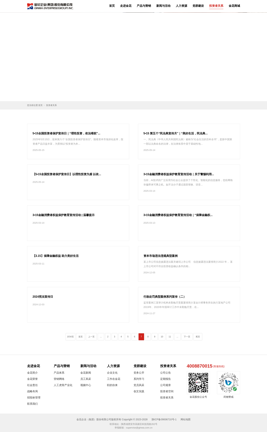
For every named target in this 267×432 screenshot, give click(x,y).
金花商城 (234, 5)
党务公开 (139, 372)
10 (162, 336)
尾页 (198, 336)
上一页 (91, 336)
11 (170, 336)
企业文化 (112, 372)
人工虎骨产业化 (63, 385)
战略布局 (32, 391)
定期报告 (165, 378)
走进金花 (125, 5)
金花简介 (32, 372)
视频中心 (85, 385)
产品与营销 (144, 5)
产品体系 (59, 372)
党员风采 (139, 385)
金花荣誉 (32, 378)
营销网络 (59, 378)
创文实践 (139, 391)
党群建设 (198, 5)
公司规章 (165, 385)
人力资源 (181, 5)
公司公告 (165, 372)
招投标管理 (33, 397)
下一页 (187, 336)
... (101, 336)
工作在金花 (113, 378)
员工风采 (85, 378)
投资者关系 (216, 5)
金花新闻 (85, 372)
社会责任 (32, 385)
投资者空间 (167, 391)
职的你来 (112, 385)
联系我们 (32, 403)
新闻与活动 (163, 5)
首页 (112, 5)
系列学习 (139, 378)
